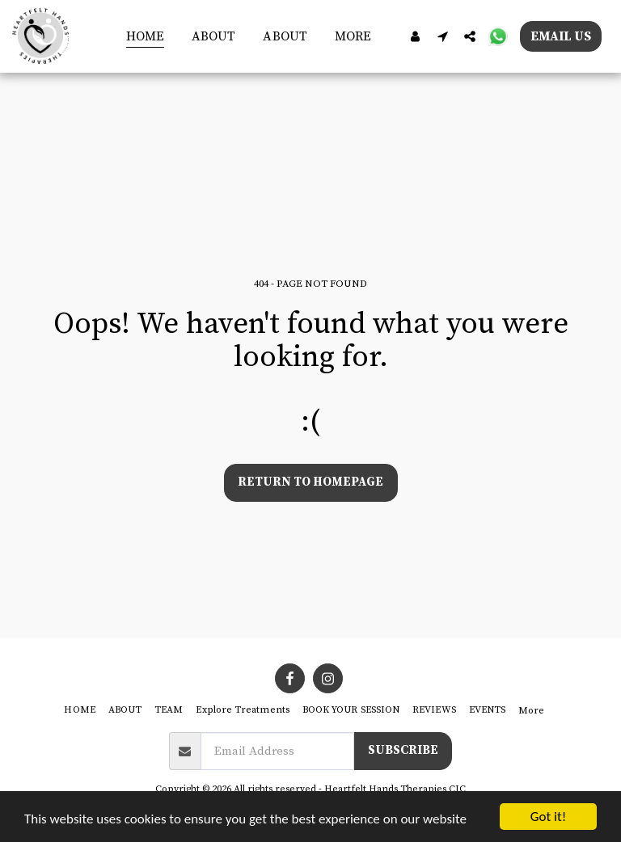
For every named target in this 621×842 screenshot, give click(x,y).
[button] (442, 36)
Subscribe (403, 750)
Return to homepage (310, 482)
